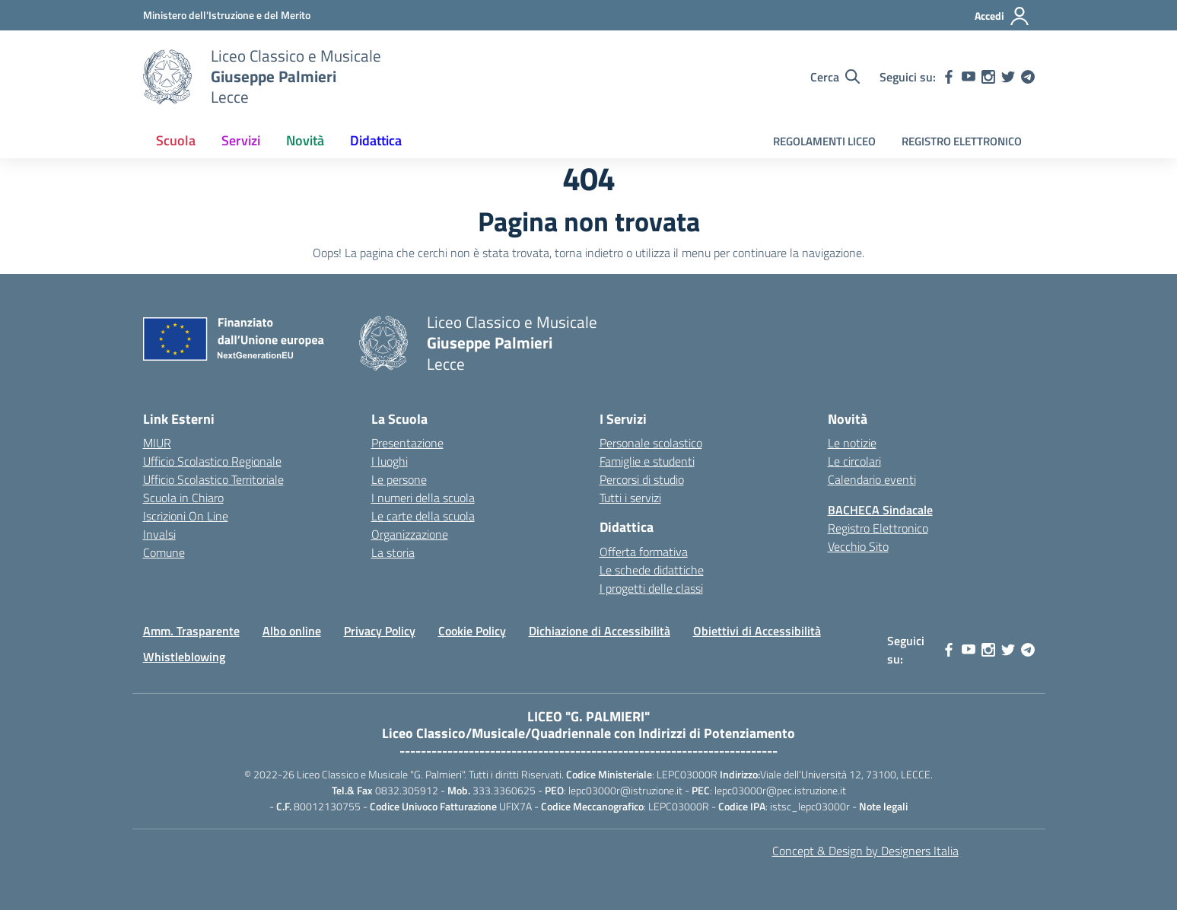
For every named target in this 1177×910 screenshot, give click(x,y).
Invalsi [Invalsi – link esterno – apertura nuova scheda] (159, 534)
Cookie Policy (472, 631)
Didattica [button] (376, 140)
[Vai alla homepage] (167, 76)
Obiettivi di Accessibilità (757, 631)
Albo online (291, 631)
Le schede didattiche (652, 570)
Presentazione (407, 443)
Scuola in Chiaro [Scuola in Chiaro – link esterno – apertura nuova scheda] (183, 497)
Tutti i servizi (630, 497)
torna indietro (589, 252)
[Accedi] (1002, 16)
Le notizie (852, 443)
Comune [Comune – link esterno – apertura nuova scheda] (164, 552)
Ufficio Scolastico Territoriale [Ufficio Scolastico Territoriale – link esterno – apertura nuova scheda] (213, 479)
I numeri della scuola (423, 497)
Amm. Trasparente (191, 631)
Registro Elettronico (878, 528)
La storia (393, 552)
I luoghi (389, 461)
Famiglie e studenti (647, 461)
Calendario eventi (872, 479)
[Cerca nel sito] (835, 77)
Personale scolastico (651, 443)
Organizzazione (409, 534)
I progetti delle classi (651, 588)
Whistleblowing (184, 657)
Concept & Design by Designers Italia (865, 851)
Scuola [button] (176, 140)
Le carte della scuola (423, 516)
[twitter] (1008, 77)
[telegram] (1028, 77)
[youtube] (968, 77)
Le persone (399, 479)
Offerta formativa (644, 551)
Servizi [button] (240, 140)
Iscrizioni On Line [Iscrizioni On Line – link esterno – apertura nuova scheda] (185, 516)
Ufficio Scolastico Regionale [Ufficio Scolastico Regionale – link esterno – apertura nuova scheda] (212, 461)
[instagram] (988, 77)
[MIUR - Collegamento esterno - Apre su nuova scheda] (226, 15)
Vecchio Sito (858, 546)
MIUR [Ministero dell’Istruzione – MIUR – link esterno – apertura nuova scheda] (157, 443)
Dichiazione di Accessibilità (599, 631)
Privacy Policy (379, 631)
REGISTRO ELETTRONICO (962, 141)
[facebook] (949, 77)
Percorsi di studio (642, 479)
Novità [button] (305, 140)
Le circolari (854, 461)
